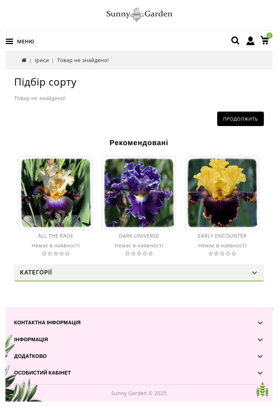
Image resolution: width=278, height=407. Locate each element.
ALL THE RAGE (55, 235)
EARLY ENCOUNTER (222, 235)
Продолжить (240, 119)
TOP (262, 389)
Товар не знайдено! (83, 60)
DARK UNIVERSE (139, 235)
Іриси (42, 60)
